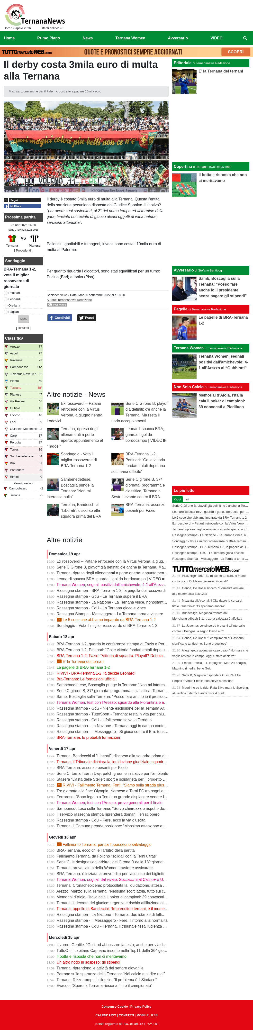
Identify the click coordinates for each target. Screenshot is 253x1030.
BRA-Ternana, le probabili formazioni (88, 737)
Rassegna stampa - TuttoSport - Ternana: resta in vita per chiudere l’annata (121, 714)
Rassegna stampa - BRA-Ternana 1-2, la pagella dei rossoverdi (111, 590)
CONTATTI (126, 1015)
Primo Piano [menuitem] (48, 38)
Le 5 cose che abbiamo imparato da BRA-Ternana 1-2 (106, 620)
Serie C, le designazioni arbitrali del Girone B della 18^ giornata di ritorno (119, 862)
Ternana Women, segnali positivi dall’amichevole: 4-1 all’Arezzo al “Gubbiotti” (122, 585)
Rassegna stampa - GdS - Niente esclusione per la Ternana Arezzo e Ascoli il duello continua (137, 708)
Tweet (86, 318)
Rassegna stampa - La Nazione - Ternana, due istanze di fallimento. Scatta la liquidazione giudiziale (143, 915)
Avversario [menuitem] (178, 38)
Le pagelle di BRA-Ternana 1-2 (83, 667)
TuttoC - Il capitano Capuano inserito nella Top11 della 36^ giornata (114, 951)
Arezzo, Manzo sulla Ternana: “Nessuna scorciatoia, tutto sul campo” (115, 891)
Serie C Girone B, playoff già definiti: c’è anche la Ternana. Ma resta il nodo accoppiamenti (134, 567)
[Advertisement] (210, 231)
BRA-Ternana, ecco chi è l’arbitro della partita (96, 850)
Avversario (184, 270)
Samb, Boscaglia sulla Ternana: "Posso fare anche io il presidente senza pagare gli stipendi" (136, 697)
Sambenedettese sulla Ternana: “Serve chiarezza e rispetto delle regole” (119, 808)
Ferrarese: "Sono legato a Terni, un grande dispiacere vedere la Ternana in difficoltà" (129, 797)
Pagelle (180, 309)
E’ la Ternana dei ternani (81, 662)
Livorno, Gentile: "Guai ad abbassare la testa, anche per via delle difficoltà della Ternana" (133, 945)
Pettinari (14, 293)
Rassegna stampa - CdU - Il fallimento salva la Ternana (104, 720)
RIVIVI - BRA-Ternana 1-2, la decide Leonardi (96, 673)
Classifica (14, 338)
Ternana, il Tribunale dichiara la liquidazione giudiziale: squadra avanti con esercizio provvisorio (138, 762)
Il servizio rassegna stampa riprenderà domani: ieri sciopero (108, 814)
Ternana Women (189, 348)
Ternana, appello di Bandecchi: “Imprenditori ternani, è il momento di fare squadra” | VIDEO (135, 909)
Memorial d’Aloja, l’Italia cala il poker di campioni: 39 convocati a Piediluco (120, 897)
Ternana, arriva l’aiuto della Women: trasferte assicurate (104, 868)
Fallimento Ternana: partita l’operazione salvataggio (104, 844)
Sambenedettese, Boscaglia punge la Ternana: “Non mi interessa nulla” (118, 685)
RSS (154, 1015)
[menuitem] (245, 38)
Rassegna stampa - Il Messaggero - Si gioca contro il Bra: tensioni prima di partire (127, 732)
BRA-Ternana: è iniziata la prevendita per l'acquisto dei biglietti (110, 874)
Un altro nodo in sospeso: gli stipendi (88, 962)
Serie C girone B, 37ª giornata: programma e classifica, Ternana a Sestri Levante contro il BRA (138, 691)
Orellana (14, 305)
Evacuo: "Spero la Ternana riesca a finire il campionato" (105, 986)
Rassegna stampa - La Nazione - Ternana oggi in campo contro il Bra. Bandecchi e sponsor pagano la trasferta (152, 726)
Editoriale (182, 63)
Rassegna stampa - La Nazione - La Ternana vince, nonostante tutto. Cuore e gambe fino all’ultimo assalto (148, 602)
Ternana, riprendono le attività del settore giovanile (100, 968)
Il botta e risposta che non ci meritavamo (91, 956)
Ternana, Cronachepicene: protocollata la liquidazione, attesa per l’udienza (120, 885)
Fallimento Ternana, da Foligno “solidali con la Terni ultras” (107, 856)
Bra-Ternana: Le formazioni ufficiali (87, 679)
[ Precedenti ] (23, 250)
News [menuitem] (88, 38)
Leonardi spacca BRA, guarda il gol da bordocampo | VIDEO (145, 435)
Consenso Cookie (114, 1006)
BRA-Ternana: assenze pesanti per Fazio (92, 768)
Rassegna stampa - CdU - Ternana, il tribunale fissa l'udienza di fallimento (120, 926)
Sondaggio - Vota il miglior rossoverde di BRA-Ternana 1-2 (79, 460)
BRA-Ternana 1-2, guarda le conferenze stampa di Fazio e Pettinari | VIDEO (122, 644)
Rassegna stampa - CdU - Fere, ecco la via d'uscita (101, 820)
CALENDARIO (105, 1015)
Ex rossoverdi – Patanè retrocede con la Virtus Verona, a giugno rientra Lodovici (126, 561)
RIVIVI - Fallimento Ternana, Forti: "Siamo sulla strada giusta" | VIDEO (120, 785)
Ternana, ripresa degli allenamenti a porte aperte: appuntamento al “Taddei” (121, 573)
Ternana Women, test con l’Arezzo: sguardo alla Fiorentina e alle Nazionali (120, 702)
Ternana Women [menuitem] (130, 38)
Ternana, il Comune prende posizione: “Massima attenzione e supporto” (118, 826)
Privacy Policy (141, 1006)
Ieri (187, 499)
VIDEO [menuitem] (216, 38)
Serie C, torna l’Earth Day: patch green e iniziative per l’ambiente (112, 773)
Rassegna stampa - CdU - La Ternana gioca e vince (101, 608)
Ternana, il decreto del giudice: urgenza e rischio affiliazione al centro (115, 903)
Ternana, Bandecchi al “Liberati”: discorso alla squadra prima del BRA (81, 510)
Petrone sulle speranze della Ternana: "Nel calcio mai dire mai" (111, 974)
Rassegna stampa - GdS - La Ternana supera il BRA (102, 596)
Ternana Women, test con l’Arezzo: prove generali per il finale (109, 803)
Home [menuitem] (9, 38)
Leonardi (15, 299)
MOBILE (142, 1015)
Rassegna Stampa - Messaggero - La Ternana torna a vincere (110, 614)
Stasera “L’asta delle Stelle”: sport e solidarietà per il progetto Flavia (115, 779)
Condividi (59, 318)
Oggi (177, 499)
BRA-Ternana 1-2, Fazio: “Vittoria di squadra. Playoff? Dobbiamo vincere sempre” (127, 656)
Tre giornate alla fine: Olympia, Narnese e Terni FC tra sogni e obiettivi (117, 791)
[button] (23, 319)
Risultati (23, 328)
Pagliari (14, 312)
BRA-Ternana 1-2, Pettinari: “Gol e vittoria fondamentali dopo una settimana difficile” (129, 650)
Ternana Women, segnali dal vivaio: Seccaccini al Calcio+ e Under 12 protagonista (127, 879)
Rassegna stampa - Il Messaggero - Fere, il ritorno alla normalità (112, 920)
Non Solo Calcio (189, 387)
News (63, 295)
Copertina (183, 166)
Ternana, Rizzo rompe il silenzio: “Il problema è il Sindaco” (106, 980)
